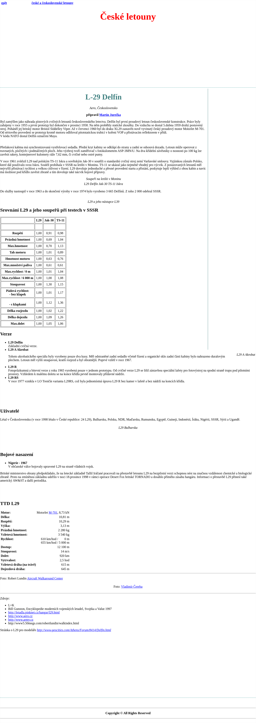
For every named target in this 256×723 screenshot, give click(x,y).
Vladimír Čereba (131, 586)
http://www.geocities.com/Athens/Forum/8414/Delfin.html (74, 630)
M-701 (53, 512)
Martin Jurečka (110, 114)
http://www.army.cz (20, 619)
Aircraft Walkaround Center (45, 578)
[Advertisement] (128, 56)
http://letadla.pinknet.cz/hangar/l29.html (34, 612)
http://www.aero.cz (20, 616)
